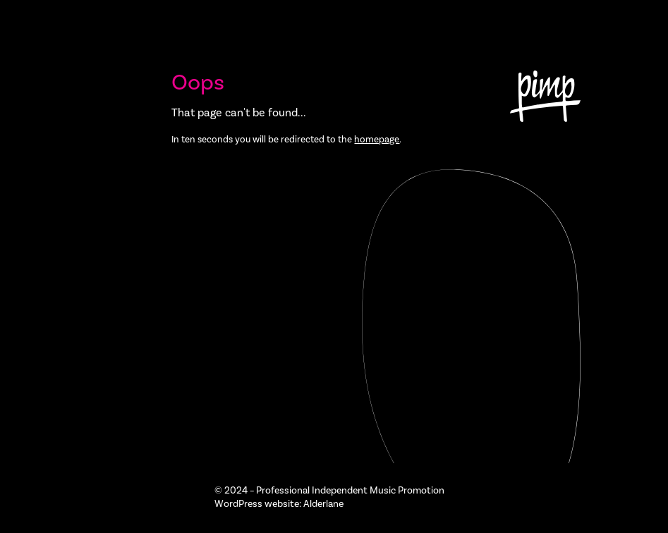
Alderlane (323, 504)
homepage (376, 139)
